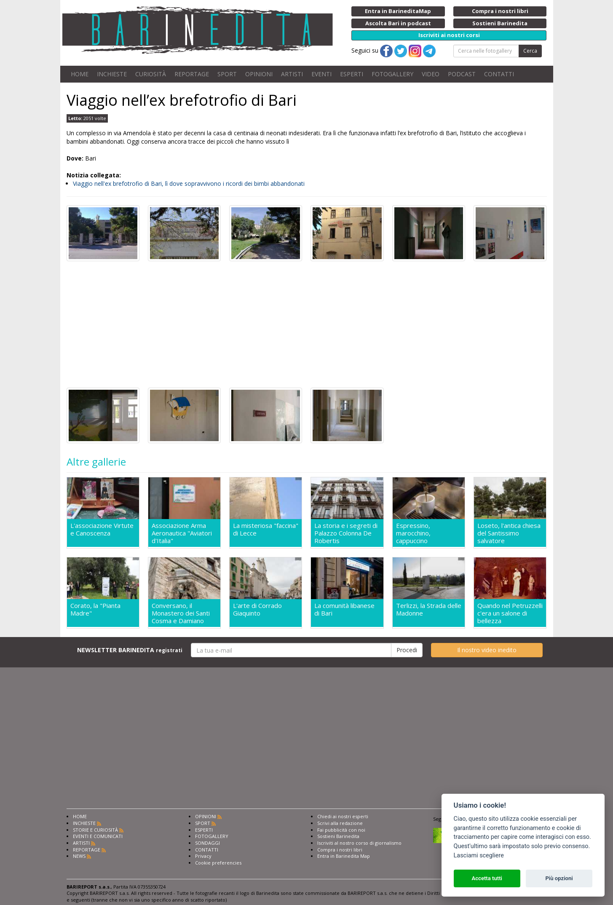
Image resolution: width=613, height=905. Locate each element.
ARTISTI (292, 74)
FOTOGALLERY (392, 74)
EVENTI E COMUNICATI (98, 836)
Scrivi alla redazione (340, 823)
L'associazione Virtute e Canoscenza (102, 529)
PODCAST (462, 74)
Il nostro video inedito (487, 650)
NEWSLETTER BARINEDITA (129, 650)
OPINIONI (259, 74)
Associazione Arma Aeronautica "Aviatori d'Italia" (182, 533)
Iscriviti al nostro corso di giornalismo (359, 843)
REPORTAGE (191, 74)
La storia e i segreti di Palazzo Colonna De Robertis (345, 533)
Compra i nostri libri (339, 849)
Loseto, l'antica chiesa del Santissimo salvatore (509, 533)
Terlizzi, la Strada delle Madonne (428, 609)
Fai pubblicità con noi (341, 830)
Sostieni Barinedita (338, 836)
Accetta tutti (486, 878)
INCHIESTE (112, 74)
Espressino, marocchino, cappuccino (413, 533)
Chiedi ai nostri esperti (342, 816)
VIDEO (430, 74)
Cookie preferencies (218, 862)
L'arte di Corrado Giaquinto (257, 609)
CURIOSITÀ (150, 74)
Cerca (530, 50)
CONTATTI (499, 74)
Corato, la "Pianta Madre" (95, 609)
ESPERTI (351, 74)
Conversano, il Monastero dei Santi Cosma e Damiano (181, 613)
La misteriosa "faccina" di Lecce (265, 529)
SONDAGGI (207, 843)
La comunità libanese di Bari (344, 609)
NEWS (79, 856)
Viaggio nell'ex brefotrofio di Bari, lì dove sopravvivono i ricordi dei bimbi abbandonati (189, 183)
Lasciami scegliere (479, 855)
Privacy (203, 856)
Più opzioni (559, 878)
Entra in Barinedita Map (343, 856)
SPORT (227, 74)
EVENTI (321, 74)
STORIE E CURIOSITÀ (95, 830)
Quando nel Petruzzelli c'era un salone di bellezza (510, 613)
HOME (79, 74)
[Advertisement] (307, 324)
